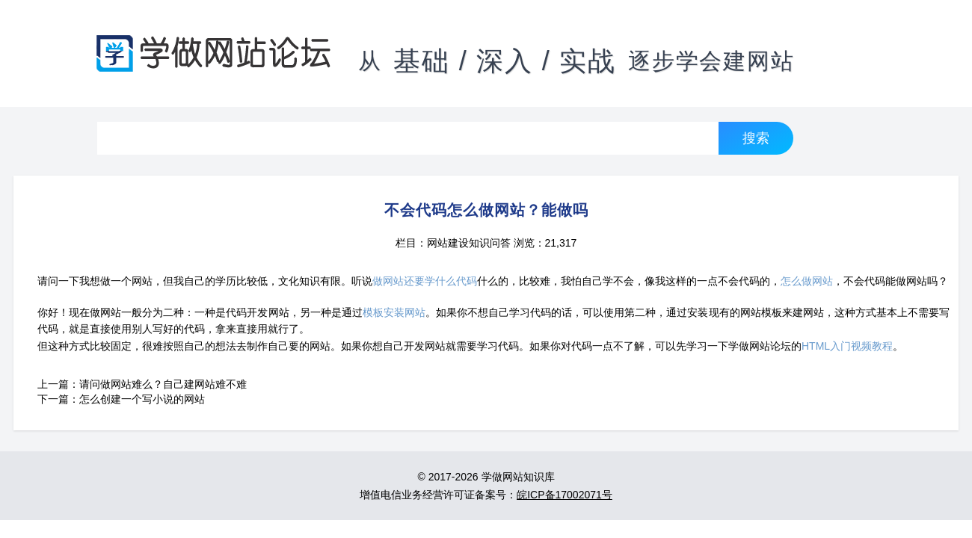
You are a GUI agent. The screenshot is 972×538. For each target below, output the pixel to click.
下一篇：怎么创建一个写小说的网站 (121, 399)
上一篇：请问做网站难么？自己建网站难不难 (142, 384)
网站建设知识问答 (469, 243)
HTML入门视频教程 (847, 346)
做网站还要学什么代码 (424, 281)
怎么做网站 (807, 281)
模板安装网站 (394, 312)
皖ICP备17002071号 (564, 495)
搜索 (755, 138)
